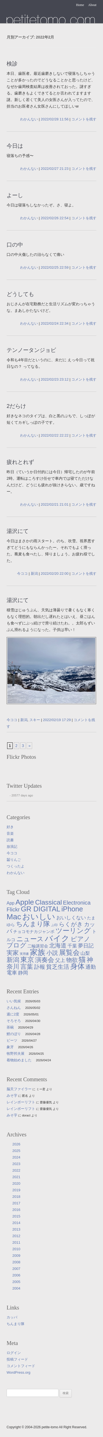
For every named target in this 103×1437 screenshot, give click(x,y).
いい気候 (14, 1001)
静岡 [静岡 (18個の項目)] (23, 973)
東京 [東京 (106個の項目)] (27, 959)
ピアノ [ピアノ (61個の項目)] (80, 939)
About (92, 5)
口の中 (15, 245)
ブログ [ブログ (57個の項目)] (16, 945)
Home (80, 5)
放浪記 (12, 847)
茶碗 (10, 1027)
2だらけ (16, 406)
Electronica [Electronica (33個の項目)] (76, 903)
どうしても (20, 294)
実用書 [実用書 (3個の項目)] (24, 953)
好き (10, 827)
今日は (15, 146)
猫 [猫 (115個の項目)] (82, 959)
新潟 (34, 573)
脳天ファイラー (19, 1089)
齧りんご (14, 860)
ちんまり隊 (15, 1324)
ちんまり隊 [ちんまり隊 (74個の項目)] (33, 924)
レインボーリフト (21, 1102)
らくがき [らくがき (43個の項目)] (71, 924)
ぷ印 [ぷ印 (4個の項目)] (54, 925)
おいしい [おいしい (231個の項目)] (38, 916)
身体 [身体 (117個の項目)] (77, 966)
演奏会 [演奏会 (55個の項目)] (44, 959)
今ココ (22, 573)
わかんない (29, 119)
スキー (34, 720)
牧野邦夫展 (15, 1053)
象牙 (10, 1047)
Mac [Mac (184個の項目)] (14, 916)
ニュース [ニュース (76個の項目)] (30, 939)
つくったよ (15, 866)
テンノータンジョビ (31, 350)
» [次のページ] (29, 745)
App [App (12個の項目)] (10, 903)
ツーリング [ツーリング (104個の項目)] (73, 930)
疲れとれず (20, 462)
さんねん (14, 1008)
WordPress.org (18, 1372)
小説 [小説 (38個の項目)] (52, 953)
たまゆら (51, 18)
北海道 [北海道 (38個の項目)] (57, 945)
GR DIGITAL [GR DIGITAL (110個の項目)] (40, 909)
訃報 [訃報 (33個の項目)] (39, 967)
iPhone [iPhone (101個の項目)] (72, 909)
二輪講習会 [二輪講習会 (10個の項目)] (37, 946)
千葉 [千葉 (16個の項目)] (72, 946)
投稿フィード (17, 1359)
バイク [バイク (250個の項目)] (57, 938)
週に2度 (13, 1014)
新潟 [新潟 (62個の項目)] (13, 959)
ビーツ (12, 1040)
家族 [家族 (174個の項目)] (37, 952)
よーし (15, 195)
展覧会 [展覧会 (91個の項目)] (69, 952)
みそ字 (12, 1096)
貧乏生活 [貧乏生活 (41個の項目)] (57, 967)
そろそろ (14, 1021)
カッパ (12, 1317)
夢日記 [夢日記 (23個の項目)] (86, 946)
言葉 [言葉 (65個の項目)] (26, 966)
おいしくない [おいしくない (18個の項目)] (71, 917)
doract (26, 1115)
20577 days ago (22, 795)
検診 (12, 64)
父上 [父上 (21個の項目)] (60, 960)
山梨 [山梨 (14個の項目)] (85, 953)
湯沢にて (18, 531)
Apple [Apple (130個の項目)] (24, 902)
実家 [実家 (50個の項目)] (13, 952)
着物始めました (19, 1060)
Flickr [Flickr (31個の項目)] (13, 909)
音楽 (10, 833)
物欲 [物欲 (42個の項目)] (72, 960)
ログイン (14, 1353)
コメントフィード (21, 1366)
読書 (10, 840)
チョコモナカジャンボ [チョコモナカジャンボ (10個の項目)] (33, 931)
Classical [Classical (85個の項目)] (48, 902)
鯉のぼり (14, 1034)
